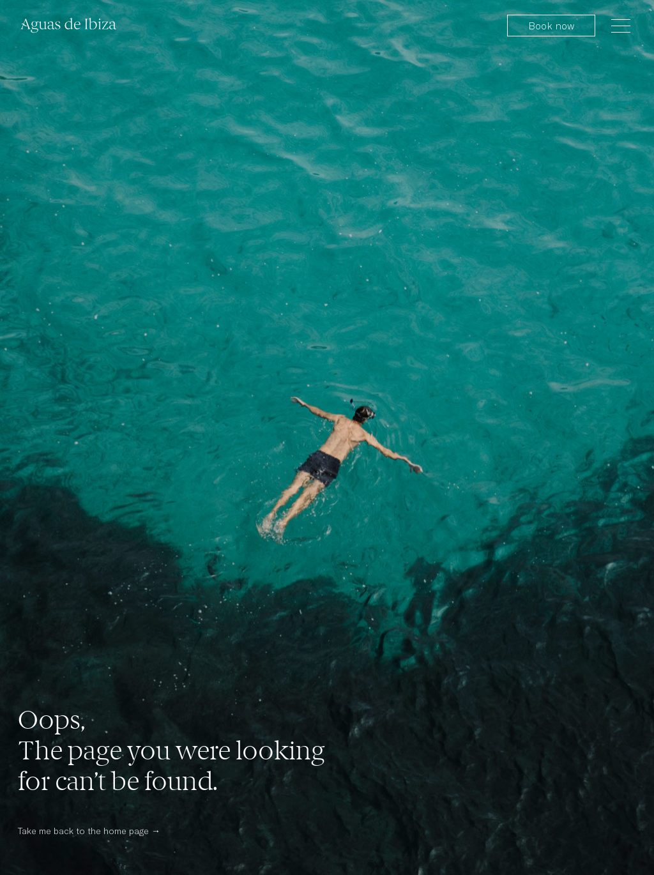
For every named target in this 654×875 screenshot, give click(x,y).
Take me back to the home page (83, 830)
